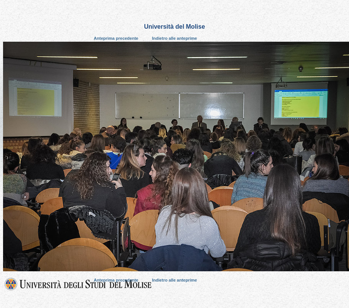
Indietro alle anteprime (174, 38)
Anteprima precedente (116, 38)
